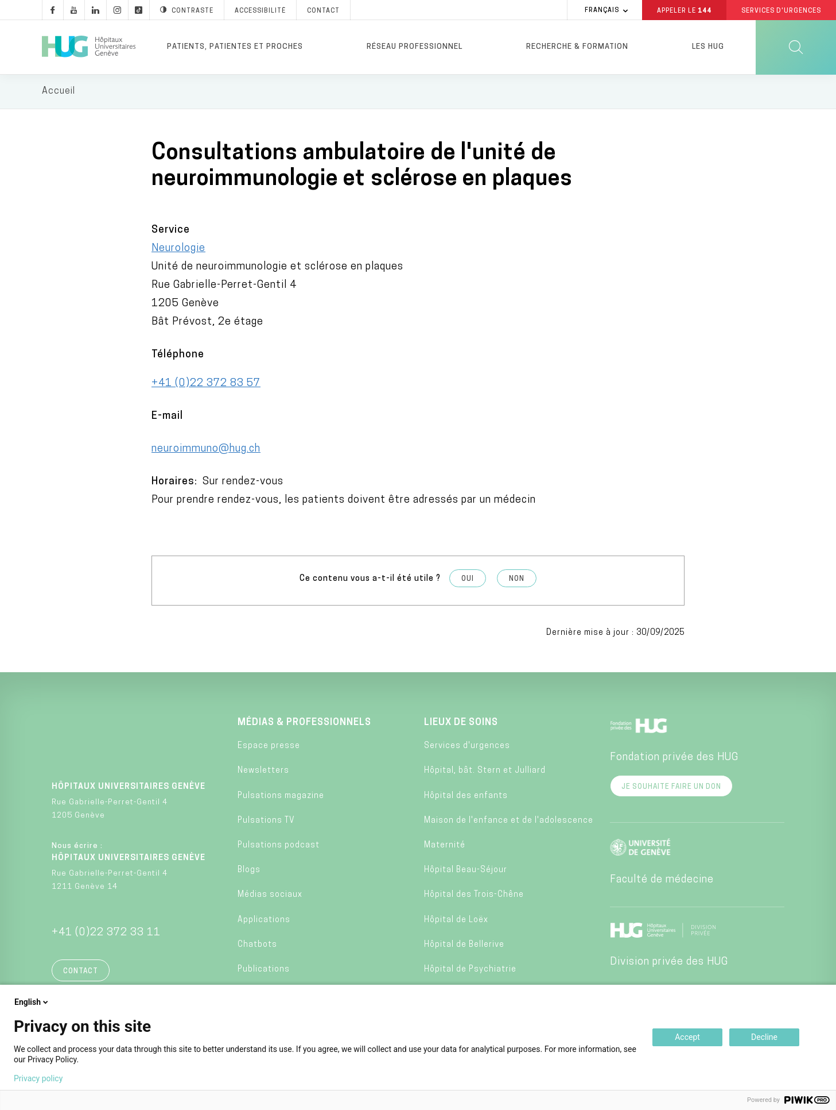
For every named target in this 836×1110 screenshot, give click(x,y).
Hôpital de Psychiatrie (470, 970)
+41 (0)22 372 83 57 (205, 384)
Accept (687, 1037)
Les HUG (708, 47)
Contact (80, 972)
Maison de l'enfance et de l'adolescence (508, 821)
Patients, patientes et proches (235, 47)
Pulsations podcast (279, 846)
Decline (764, 1037)
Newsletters (263, 772)
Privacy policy (38, 1078)
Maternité (444, 846)
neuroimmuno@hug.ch (205, 449)
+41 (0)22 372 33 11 (106, 933)
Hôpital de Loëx (456, 920)
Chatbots (257, 945)
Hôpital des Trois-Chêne (474, 896)
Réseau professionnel (414, 47)
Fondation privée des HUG (674, 758)
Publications (264, 970)
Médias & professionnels (304, 723)
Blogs (249, 871)
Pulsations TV (266, 821)
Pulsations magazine (281, 796)
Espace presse (269, 747)
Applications (264, 920)
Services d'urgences (467, 747)
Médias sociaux (270, 896)
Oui (467, 579)
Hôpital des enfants (466, 796)
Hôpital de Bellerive (464, 945)
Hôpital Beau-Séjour (465, 871)
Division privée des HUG (669, 962)
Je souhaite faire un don (671, 787)
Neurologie (178, 249)
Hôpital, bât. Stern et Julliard (485, 772)
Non (516, 579)
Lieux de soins (461, 723)
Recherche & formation (577, 47)
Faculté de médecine (662, 880)
